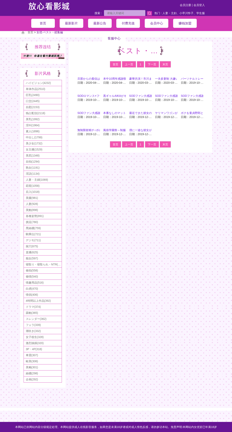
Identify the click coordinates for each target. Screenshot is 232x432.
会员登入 (199, 5)
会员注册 (185, 5)
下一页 (152, 64)
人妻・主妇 (169, 13)
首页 (115, 64)
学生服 (200, 13)
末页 (165, 64)
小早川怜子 (186, 13)
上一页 (129, 64)
